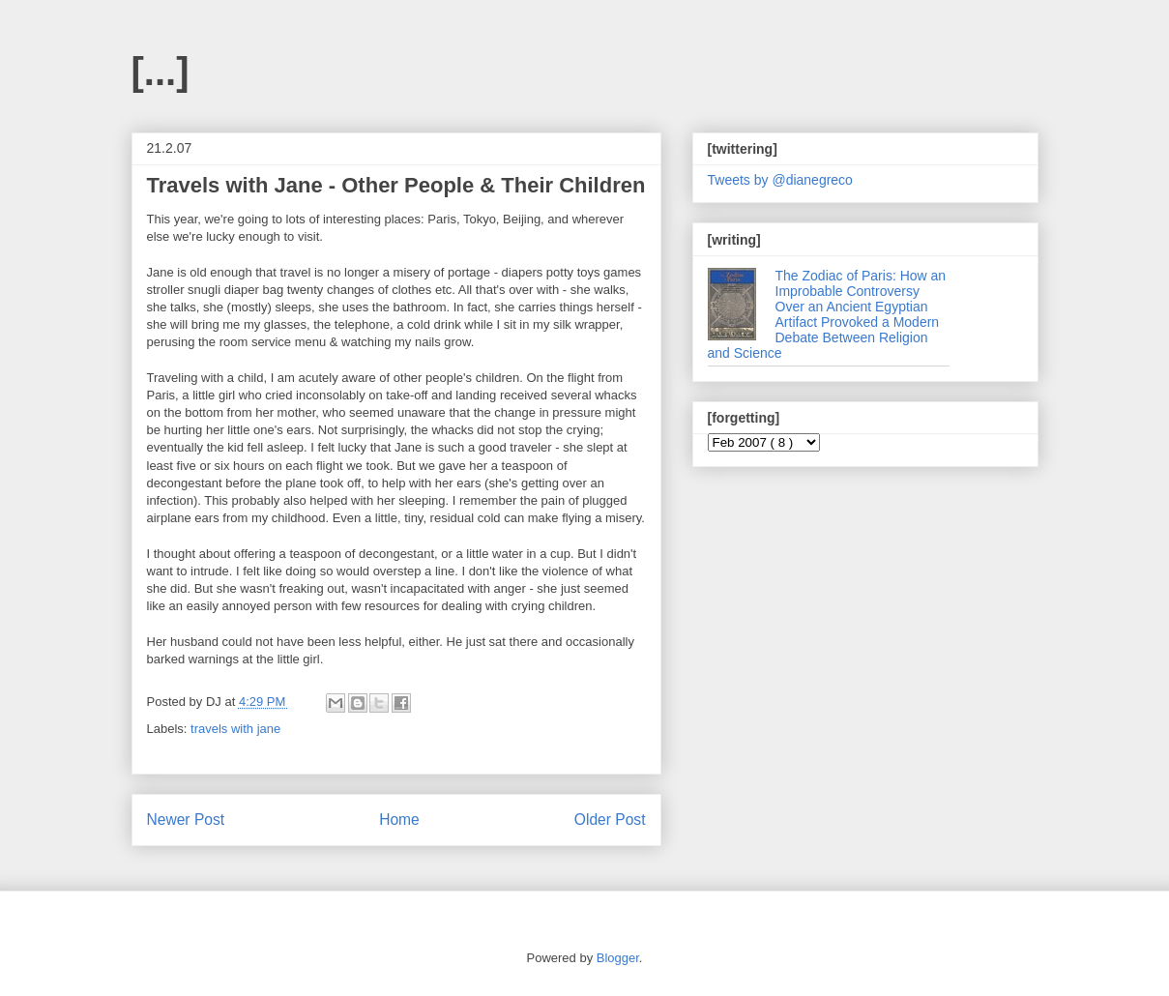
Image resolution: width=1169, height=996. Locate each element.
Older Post (610, 819)
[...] (161, 71)
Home (399, 819)
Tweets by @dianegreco (780, 180)
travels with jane (235, 728)
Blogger (618, 958)
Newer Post (186, 819)
